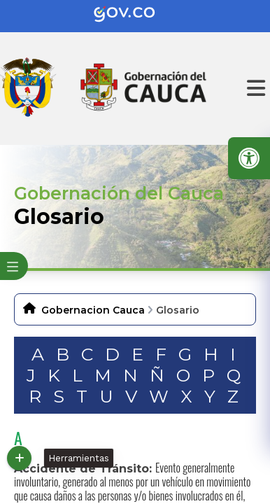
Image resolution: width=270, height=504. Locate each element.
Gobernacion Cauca (93, 310)
